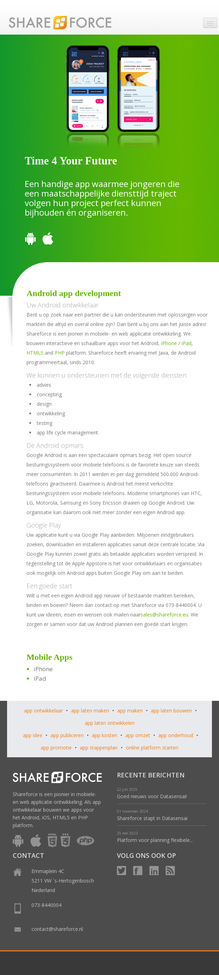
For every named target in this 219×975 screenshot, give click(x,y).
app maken (130, 710)
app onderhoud (175, 735)
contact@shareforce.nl (57, 929)
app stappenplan (99, 747)
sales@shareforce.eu (164, 614)
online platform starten (152, 747)
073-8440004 (46, 905)
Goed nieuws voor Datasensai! (152, 796)
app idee (32, 735)
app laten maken (90, 710)
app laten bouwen (171, 710)
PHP (60, 352)
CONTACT (28, 855)
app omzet (137, 735)
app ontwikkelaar (43, 710)
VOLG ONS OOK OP (146, 855)
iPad (186, 343)
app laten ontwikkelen (110, 723)
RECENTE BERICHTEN (151, 775)
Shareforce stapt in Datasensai (152, 818)
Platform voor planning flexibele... (155, 840)
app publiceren (67, 735)
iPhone (169, 343)
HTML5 (34, 352)
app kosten (104, 735)
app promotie (56, 747)
